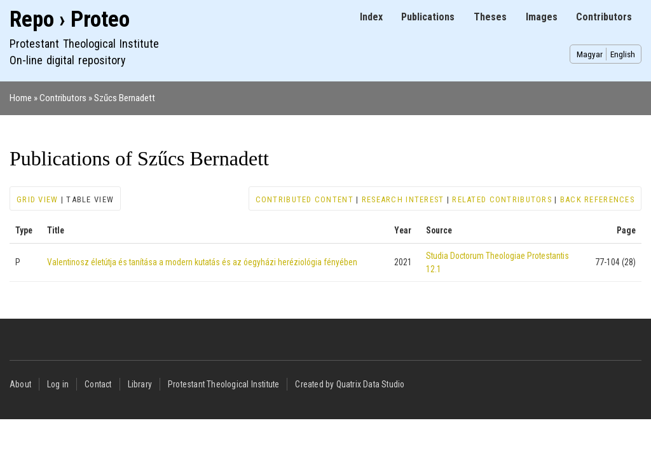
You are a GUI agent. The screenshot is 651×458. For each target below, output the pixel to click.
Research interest (403, 199)
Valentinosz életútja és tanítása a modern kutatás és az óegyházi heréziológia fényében (202, 262)
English (622, 54)
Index (371, 17)
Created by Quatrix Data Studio (349, 384)
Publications (428, 17)
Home (21, 98)
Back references (597, 199)
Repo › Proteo (70, 19)
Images (542, 17)
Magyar (590, 54)
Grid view (37, 199)
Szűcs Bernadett (124, 98)
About (20, 384)
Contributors (604, 17)
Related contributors (502, 199)
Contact (98, 384)
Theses (490, 17)
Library (140, 384)
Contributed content (304, 199)
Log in (58, 384)
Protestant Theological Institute (223, 384)
